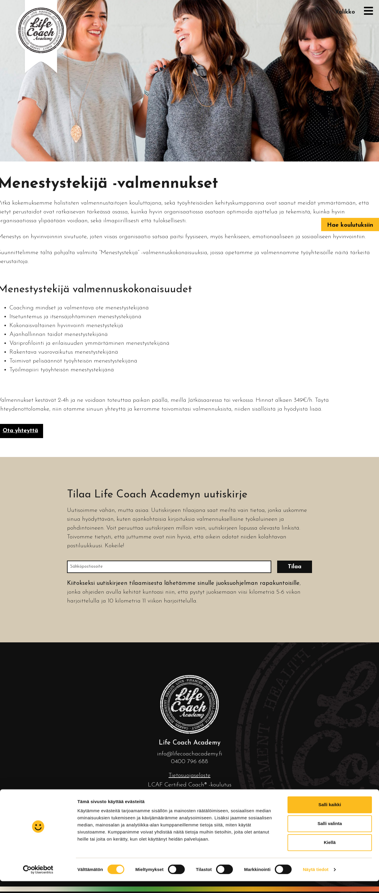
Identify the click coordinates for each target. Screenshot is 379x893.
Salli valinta (330, 525)
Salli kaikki (329, 507)
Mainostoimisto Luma (233, 844)
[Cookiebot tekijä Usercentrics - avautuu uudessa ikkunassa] (38, 567)
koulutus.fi (205, 834)
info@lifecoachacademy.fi (189, 754)
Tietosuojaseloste (189, 775)
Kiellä (330, 544)
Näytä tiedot (316, 567)
